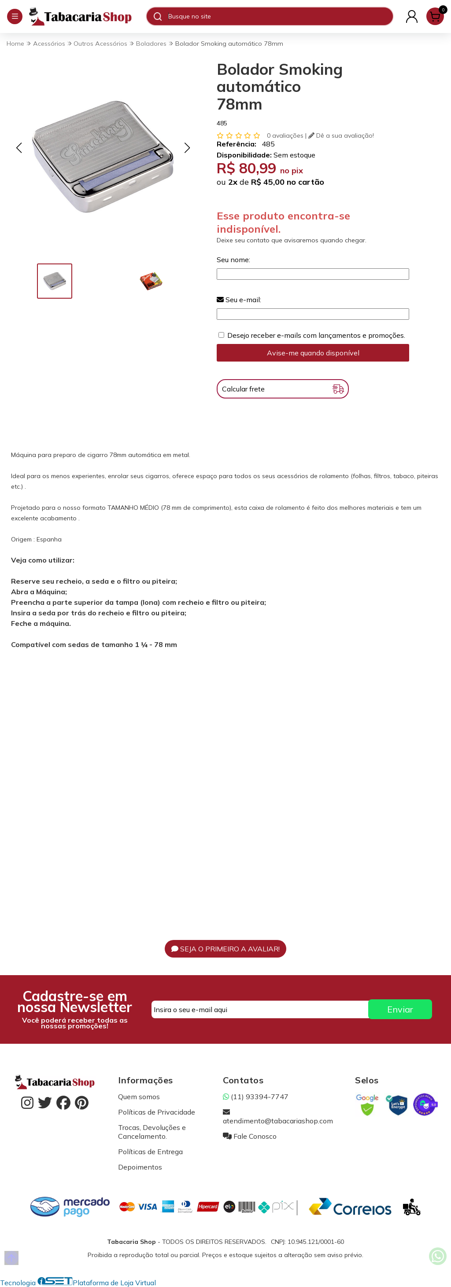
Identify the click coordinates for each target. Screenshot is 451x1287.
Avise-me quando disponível (313, 352)
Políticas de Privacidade (156, 1112)
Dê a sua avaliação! (341, 135)
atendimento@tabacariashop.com (278, 1116)
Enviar (400, 1009)
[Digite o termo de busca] (280, 16)
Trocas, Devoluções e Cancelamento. (152, 1132)
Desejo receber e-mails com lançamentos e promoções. (316, 335)
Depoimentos (140, 1167)
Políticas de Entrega (150, 1151)
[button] (18, 148)
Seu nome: (233, 259)
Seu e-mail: (239, 299)
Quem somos (139, 1096)
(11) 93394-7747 (255, 1096)
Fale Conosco (250, 1136)
